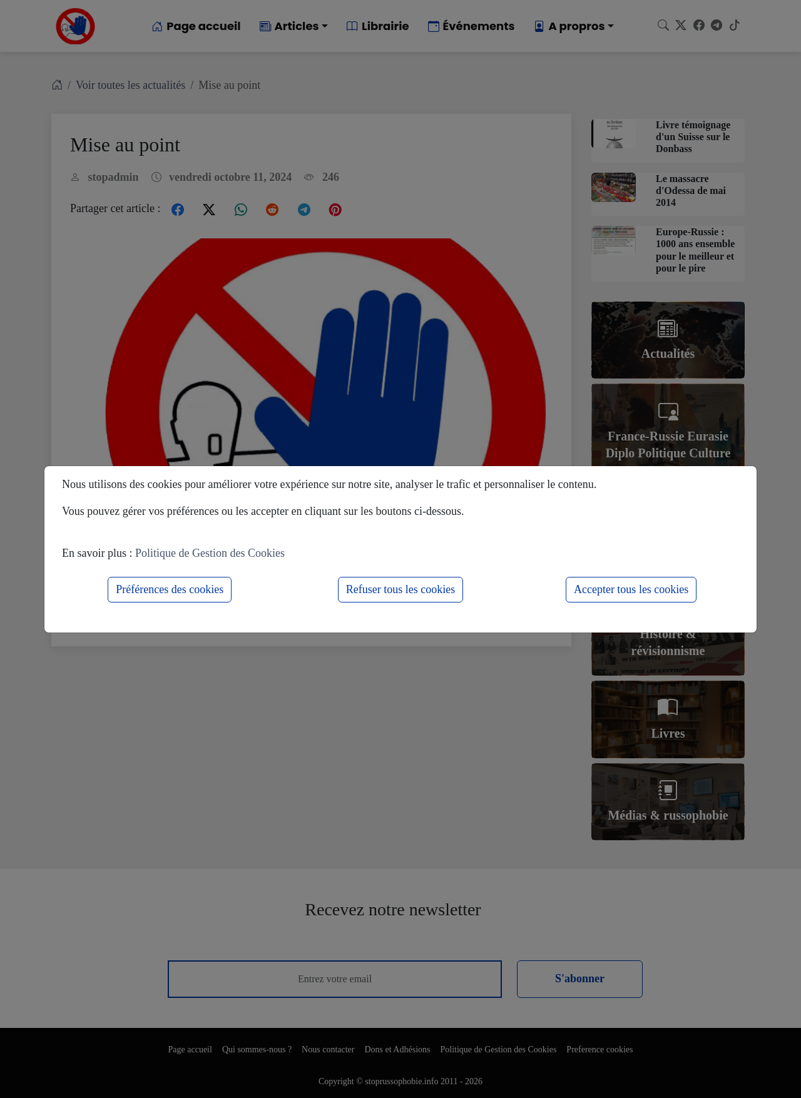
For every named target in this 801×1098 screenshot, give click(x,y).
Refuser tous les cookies (400, 589)
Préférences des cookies (169, 589)
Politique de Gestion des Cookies (210, 553)
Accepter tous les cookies (631, 589)
